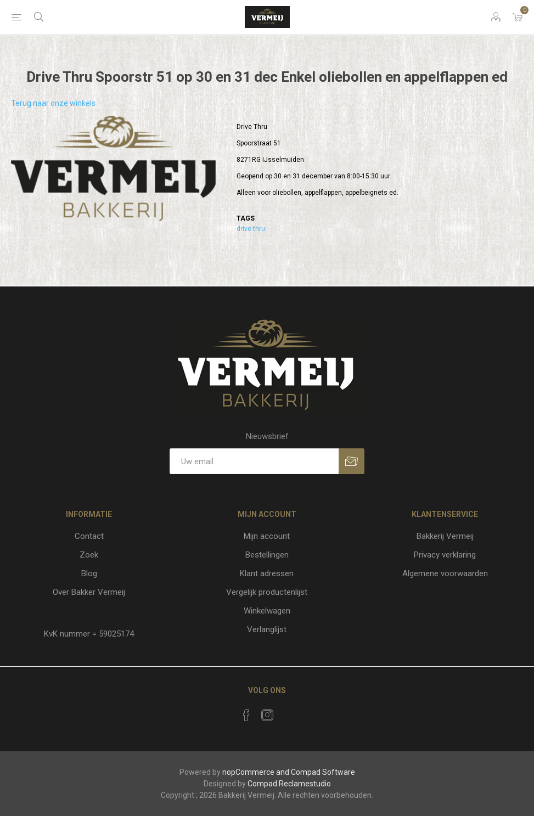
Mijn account (267, 536)
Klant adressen (267, 573)
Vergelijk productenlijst (266, 592)
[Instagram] (267, 715)
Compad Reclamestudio (289, 783)
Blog (89, 573)
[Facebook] (246, 715)
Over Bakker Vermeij (89, 592)
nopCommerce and (255, 772)
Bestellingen (267, 555)
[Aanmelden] (254, 461)
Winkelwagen (267, 611)
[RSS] (288, 712)
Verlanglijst (266, 629)
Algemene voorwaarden (445, 573)
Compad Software (323, 772)
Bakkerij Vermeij (445, 536)
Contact (89, 536)
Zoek (89, 555)
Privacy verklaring (445, 555)
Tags (246, 218)
